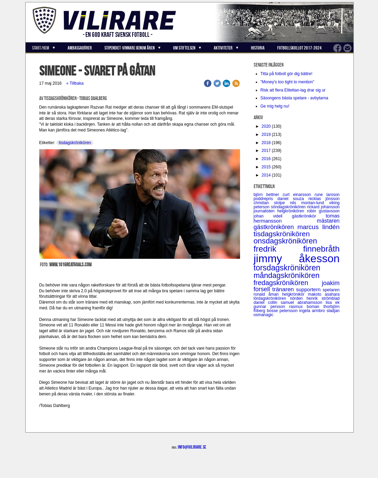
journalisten (266, 211)
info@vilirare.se (192, 447)
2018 (266, 142)
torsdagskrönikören (287, 267)
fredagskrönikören (288, 282)
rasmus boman (306, 306)
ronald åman (268, 294)
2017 (266, 150)
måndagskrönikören (287, 275)
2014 (266, 175)
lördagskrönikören (272, 298)
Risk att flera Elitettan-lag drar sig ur (293, 90)
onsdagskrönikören (285, 241)
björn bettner (268, 194)
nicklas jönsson (323, 198)
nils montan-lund (309, 202)
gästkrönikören (275, 227)
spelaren (331, 289)
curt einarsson (298, 194)
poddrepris (266, 198)
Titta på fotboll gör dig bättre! (286, 73)
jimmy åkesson (297, 258)
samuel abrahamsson (303, 302)
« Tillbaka (75, 83)
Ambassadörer (80, 48)
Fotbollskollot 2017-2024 (299, 48)
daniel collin (267, 302)
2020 (266, 126)
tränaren (284, 289)
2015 (266, 167)
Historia (258, 48)
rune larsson (326, 194)
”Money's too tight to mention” (287, 82)
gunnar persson (271, 306)
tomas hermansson (297, 218)
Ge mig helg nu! (275, 106)
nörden (298, 298)
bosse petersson (283, 310)
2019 (266, 134)
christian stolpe (272, 202)
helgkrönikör (295, 294)
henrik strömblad (323, 298)
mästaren (328, 221)
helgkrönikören (292, 211)
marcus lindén (318, 226)
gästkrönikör (309, 216)
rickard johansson (323, 207)
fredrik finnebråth (297, 248)
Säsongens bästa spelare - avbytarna (295, 98)
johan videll (273, 216)
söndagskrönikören (289, 207)
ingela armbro (312, 310)
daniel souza (293, 198)
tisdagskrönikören (75, 142)
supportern (309, 289)
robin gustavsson (323, 211)
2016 (266, 158)
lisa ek (333, 302)
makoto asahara (324, 294)
